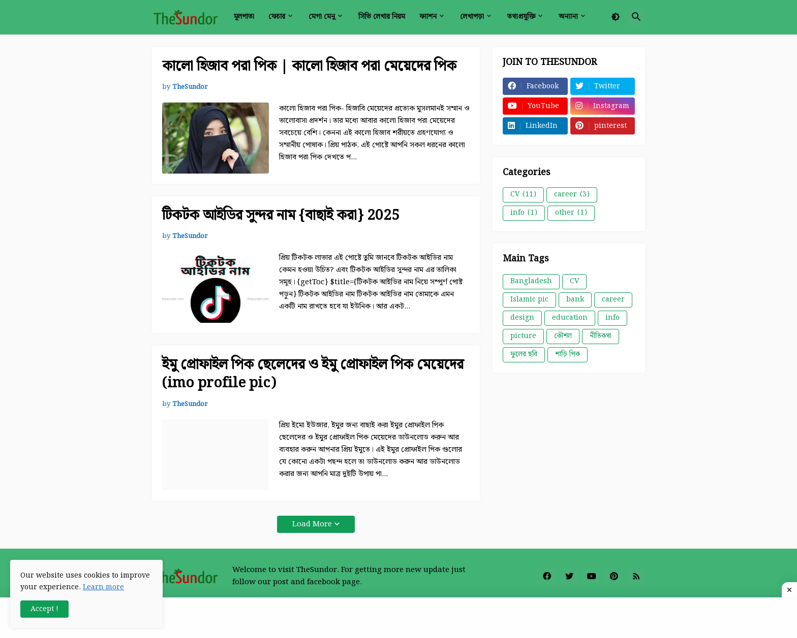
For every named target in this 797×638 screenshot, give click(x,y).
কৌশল (563, 336)
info (523, 212)
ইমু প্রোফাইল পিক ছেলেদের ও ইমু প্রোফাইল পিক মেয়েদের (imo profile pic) (313, 374)
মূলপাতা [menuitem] (244, 16)
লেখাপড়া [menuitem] (472, 16)
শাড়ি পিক (567, 354)
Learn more (103, 587)
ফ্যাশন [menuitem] (428, 16)
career (572, 194)
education (570, 317)
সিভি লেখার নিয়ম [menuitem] (381, 16)
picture (523, 336)
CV (523, 194)
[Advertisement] (398, 617)
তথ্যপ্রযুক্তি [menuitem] (521, 16)
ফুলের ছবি (523, 354)
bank (575, 299)
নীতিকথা (600, 336)
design (522, 317)
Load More (312, 524)
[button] (615, 17)
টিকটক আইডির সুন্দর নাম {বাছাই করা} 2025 (281, 216)
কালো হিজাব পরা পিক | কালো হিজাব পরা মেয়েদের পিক (309, 66)
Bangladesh (531, 281)
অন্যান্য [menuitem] (568, 16)
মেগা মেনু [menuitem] (322, 16)
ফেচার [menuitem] (276, 16)
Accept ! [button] (44, 609)
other (571, 212)
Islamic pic (529, 299)
